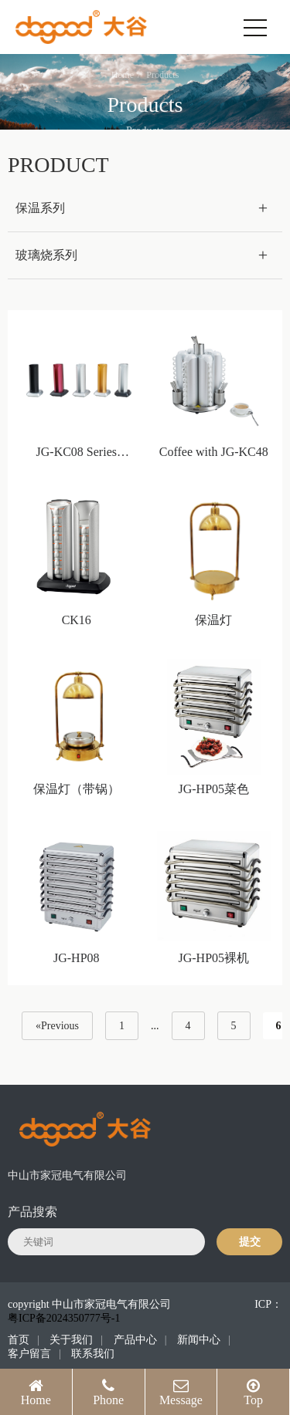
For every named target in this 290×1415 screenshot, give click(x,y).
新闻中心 (198, 1340)
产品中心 (135, 1340)
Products (162, 74)
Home (122, 74)
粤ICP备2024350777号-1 (64, 1318)
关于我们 (71, 1340)
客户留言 (29, 1353)
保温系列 (40, 207)
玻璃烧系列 (46, 255)
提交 (250, 1242)
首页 (18, 1340)
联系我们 (92, 1353)
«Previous (57, 1026)
